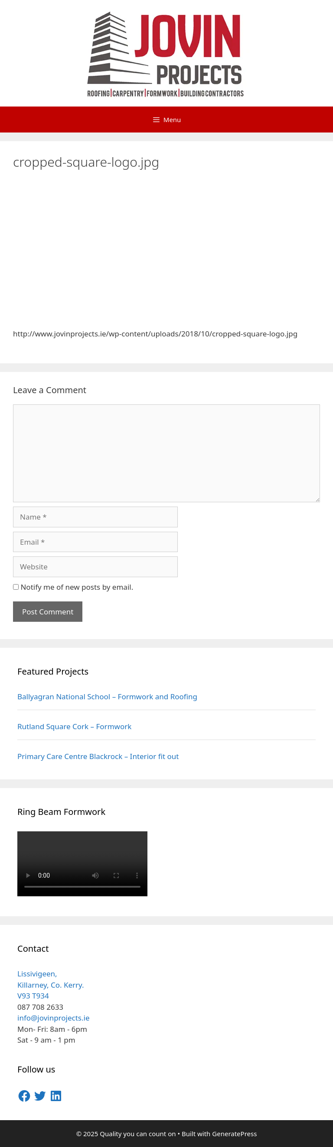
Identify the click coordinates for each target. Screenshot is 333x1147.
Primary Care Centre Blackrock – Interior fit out (98, 756)
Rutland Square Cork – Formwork (74, 726)
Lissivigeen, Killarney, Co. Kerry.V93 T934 (50, 985)
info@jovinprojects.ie (53, 1018)
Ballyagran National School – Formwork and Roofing (107, 696)
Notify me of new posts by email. (76, 587)
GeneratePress (234, 1133)
